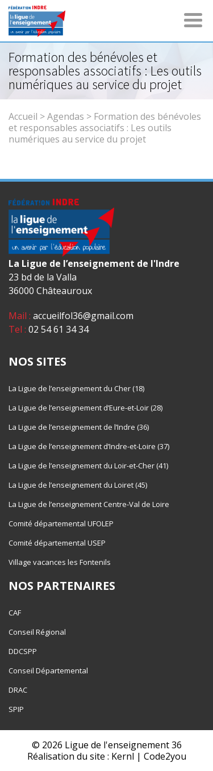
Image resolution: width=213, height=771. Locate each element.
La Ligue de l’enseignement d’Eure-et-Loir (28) (85, 408)
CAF (15, 612)
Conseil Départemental (48, 670)
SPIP (16, 709)
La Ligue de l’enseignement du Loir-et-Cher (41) (88, 465)
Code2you (165, 756)
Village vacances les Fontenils (60, 562)
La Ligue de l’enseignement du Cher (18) (76, 388)
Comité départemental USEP (57, 543)
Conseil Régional (37, 632)
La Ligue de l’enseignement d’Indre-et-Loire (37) (89, 446)
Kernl (122, 756)
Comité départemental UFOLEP (61, 523)
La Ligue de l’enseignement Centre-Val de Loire (89, 504)
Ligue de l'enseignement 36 (123, 745)
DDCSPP (23, 651)
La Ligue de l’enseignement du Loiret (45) (78, 485)
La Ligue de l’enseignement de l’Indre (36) (79, 427)
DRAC (18, 690)
